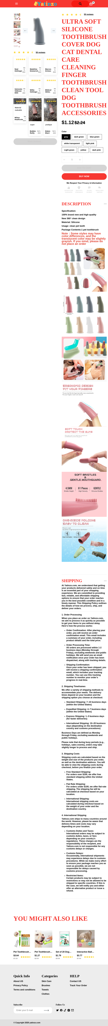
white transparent (72, 143)
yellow (83, 150)
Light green (69, 150)
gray (66, 137)
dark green (79, 137)
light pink (90, 143)
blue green (94, 137)
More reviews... (35, 127)
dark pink (96, 150)
